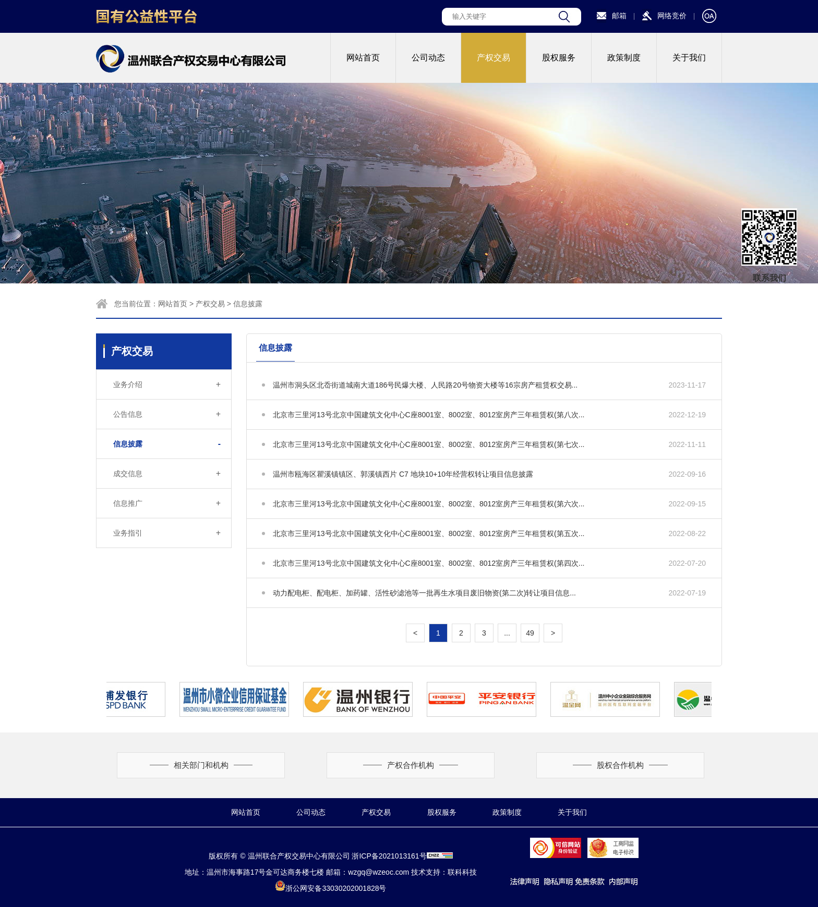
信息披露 (247, 304)
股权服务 (558, 57)
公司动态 (428, 57)
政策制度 (624, 57)
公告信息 (167, 414)
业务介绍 (167, 384)
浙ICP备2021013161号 (389, 856)
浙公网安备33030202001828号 (330, 888)
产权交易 (493, 57)
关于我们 (689, 57)
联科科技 (462, 872)
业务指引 (167, 533)
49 (530, 633)
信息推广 (167, 503)
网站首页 (363, 57)
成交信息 (167, 473)
